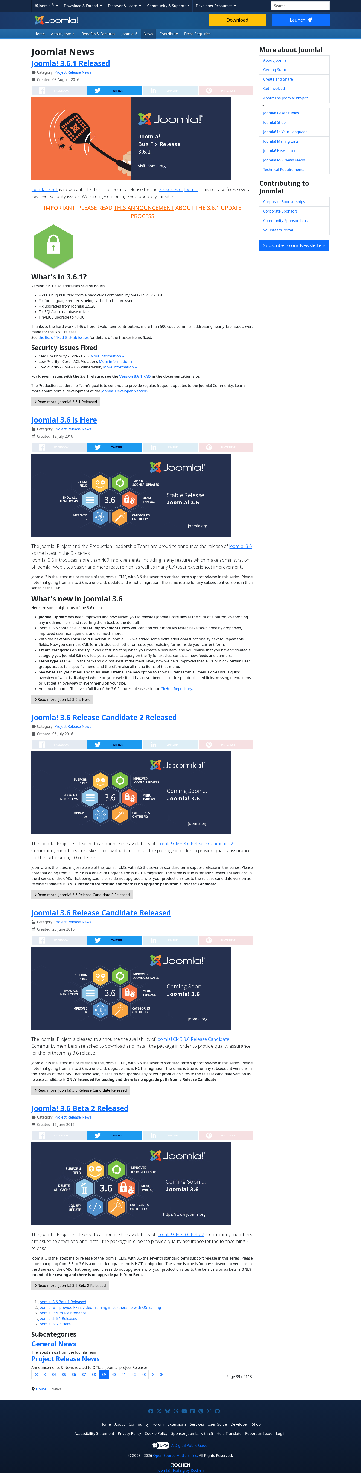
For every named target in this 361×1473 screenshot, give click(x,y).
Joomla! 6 (129, 33)
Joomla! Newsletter (279, 150)
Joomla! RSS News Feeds (284, 160)
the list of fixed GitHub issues (63, 337)
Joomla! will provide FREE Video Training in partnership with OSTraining (100, 1307)
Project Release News (73, 72)
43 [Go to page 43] (144, 1374)
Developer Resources (214, 5)
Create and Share (278, 79)
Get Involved (274, 88)
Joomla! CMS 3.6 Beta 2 (180, 1234)
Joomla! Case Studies (281, 112)
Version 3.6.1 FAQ (135, 376)
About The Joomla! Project (285, 98)
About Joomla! (63, 33)
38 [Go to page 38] (94, 1374)
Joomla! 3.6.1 (44, 189)
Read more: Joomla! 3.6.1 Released (65, 401)
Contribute (168, 33)
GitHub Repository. (176, 688)
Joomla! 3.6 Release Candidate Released (101, 913)
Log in (281, 1433)
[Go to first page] (36, 1374)
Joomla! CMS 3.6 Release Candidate (193, 1039)
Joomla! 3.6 (240, 546)
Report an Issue (258, 1433)
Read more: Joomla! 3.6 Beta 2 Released (70, 1285)
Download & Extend (81, 5)
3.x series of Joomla (178, 189)
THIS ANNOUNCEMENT (144, 207)
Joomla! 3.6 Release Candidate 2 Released (104, 717)
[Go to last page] (161, 1374)
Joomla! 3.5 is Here (55, 1323)
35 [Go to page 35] (64, 1374)
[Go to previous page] (45, 1374)
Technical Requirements (283, 169)
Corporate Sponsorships (284, 201)
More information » (107, 356)
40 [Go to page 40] (114, 1374)
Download (237, 20)
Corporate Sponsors (280, 211)
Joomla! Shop (274, 122)
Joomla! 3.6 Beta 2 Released (79, 1108)
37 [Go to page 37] (84, 1374)
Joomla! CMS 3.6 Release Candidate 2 (195, 843)
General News (53, 1343)
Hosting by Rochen (180, 1470)
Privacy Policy (129, 1433)
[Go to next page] (152, 1374)
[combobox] (300, 5)
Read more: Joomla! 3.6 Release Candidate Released (80, 1090)
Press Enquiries (197, 33)
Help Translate (229, 1433)
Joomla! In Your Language (285, 131)
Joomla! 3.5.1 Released (58, 1318)
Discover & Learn (123, 5)
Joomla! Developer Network (125, 391)
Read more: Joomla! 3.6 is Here (62, 699)
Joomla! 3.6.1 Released (70, 63)
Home (39, 33)
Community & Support (167, 5)
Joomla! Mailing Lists (281, 141)
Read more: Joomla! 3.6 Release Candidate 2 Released (82, 894)
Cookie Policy (156, 1433)
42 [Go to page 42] (134, 1374)
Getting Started (276, 69)
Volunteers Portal (278, 230)
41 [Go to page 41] (124, 1374)
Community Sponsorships (285, 220)
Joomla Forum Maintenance (62, 1312)
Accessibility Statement (94, 1433)
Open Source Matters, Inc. (175, 1455)
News (148, 33)
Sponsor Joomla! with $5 (192, 1433)
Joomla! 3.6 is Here (64, 420)
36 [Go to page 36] (74, 1374)
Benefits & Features (98, 33)
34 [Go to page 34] (54, 1374)
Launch (301, 20)
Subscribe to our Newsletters (294, 245)
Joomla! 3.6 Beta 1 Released (62, 1301)
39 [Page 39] (104, 1374)
